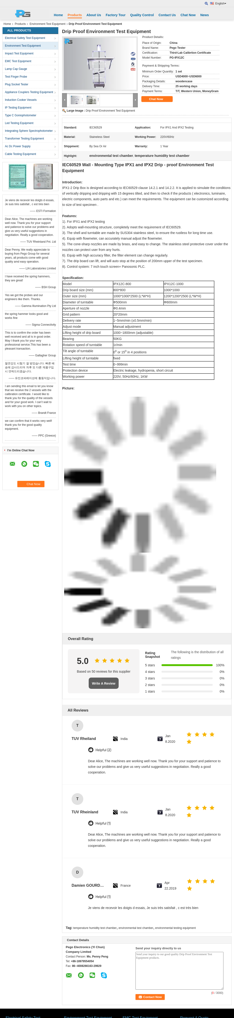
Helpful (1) (103, 824)
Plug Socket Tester (16, 84)
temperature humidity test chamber (95, 928)
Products (75, 15)
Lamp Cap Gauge (16, 69)
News (204, 15)
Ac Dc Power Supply (17, 146)
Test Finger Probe (16, 76)
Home (58, 15)
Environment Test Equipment (47, 24)
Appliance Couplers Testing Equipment (29, 92)
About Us (94, 15)
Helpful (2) (103, 750)
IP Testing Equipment (18, 107)
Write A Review (103, 683)
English (220, 3)
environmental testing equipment (175, 928)
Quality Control (142, 15)
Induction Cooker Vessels (21, 100)
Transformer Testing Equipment (24, 138)
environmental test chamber (136, 928)
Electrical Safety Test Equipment (25, 38)
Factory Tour (116, 15)
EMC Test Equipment (18, 61)
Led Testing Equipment (19, 123)
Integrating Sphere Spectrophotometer (29, 130)
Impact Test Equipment (19, 53)
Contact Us (167, 15)
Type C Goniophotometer (20, 115)
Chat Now (188, 15)
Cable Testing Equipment (20, 154)
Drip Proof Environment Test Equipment (110, 110)
